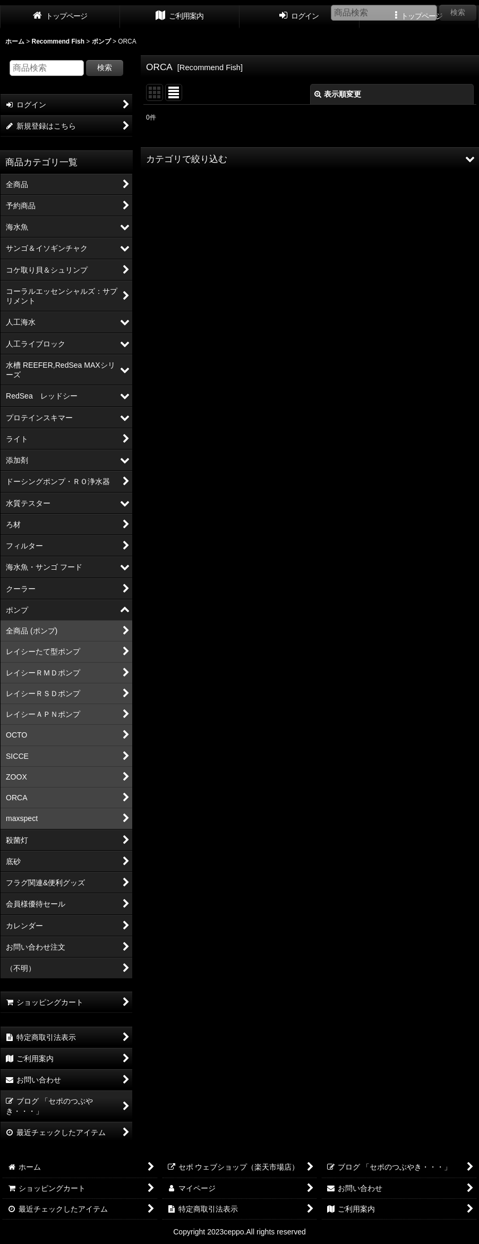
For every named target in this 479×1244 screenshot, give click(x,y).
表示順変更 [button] (337, 94)
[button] (310, 159)
